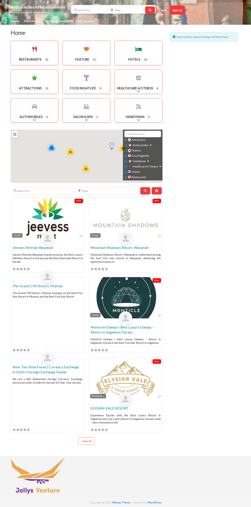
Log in (163, 10)
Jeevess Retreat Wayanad (32, 247)
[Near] (126, 10)
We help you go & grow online (29, 12)
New (78, 200)
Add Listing (31, 21)
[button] (111, 145)
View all (86, 441)
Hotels (134, 172)
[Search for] (89, 10)
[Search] (150, 10)
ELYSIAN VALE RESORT (109, 408)
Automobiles (138, 145)
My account (85, 21)
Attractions (137, 140)
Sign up (177, 10)
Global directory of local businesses (37, 7)
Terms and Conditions (58, 21)
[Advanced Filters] (157, 190)
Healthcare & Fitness (143, 167)
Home (15, 21)
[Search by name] (142, 134)
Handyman (137, 161)
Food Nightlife (139, 156)
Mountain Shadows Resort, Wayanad (119, 247)
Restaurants (137, 177)
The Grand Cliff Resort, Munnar (37, 286)
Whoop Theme (121, 502)
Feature (135, 151)
